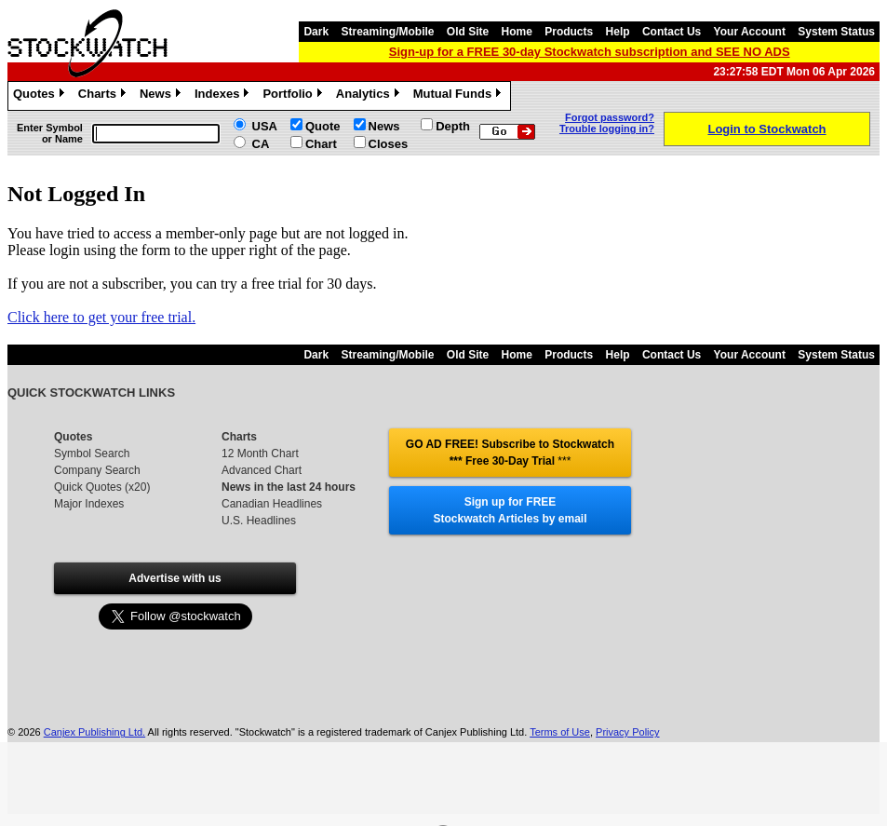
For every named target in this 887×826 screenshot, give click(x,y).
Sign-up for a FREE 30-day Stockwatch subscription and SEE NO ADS (589, 52)
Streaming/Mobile (387, 31)
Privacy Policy (627, 732)
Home (517, 31)
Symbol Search (91, 453)
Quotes (41, 96)
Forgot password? (609, 117)
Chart (321, 144)
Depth (453, 126)
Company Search (97, 470)
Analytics (370, 96)
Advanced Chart (262, 470)
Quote (323, 126)
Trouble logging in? (606, 128)
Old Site (468, 31)
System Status (836, 31)
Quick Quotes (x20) (102, 487)
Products (568, 31)
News (162, 96)
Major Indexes (89, 503)
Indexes (224, 96)
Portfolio (294, 96)
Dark (316, 31)
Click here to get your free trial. (101, 317)
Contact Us (671, 31)
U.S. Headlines (259, 520)
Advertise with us (174, 578)
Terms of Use (560, 732)
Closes (389, 144)
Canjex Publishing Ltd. (94, 732)
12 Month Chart (260, 453)
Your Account (750, 31)
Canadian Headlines (272, 503)
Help (618, 31)
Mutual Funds (459, 96)
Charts (104, 96)
